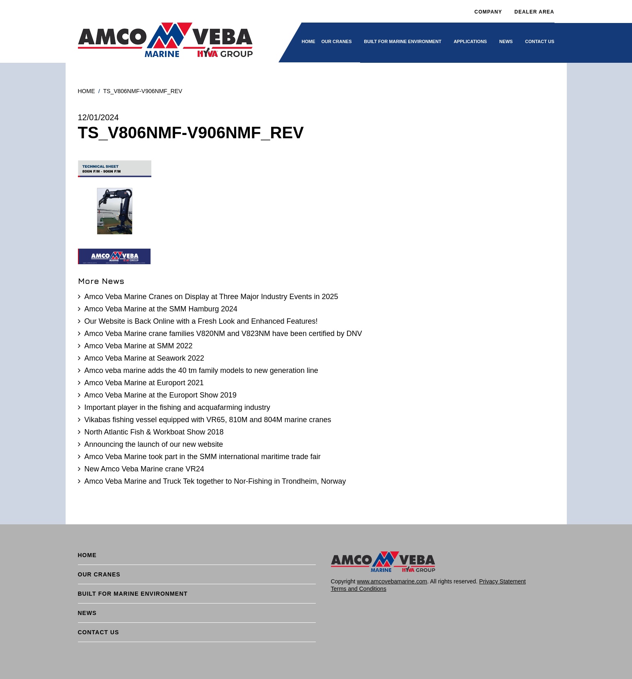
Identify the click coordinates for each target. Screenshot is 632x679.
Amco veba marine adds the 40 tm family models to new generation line (201, 370)
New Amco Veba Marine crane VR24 (144, 469)
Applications (470, 41)
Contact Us (539, 41)
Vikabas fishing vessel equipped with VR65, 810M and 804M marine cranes (207, 420)
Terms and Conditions (358, 588)
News (506, 41)
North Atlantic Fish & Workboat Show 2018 (154, 432)
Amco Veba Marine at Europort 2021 (144, 383)
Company (488, 12)
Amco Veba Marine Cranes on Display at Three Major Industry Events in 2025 (211, 297)
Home (308, 41)
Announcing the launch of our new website (153, 444)
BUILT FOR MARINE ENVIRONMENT (403, 41)
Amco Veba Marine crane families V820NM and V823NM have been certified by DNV (223, 333)
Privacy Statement (502, 581)
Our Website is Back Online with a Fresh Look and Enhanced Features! (201, 321)
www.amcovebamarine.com (392, 581)
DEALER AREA (534, 12)
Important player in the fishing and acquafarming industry (177, 407)
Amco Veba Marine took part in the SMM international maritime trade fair (202, 457)
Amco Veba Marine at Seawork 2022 (144, 358)
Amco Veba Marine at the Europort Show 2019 (160, 395)
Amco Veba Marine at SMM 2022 (138, 346)
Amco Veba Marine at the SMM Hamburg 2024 (160, 309)
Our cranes (337, 41)
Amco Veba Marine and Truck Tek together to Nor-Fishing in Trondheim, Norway (215, 481)
